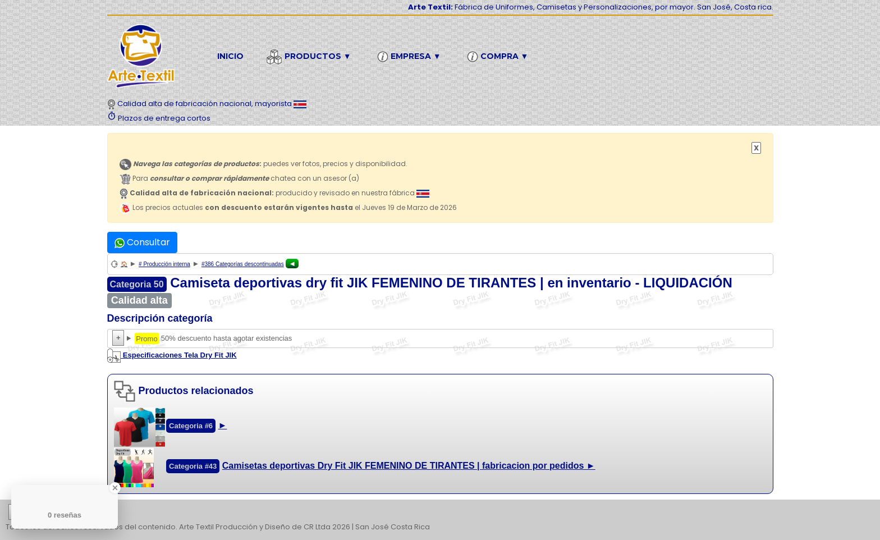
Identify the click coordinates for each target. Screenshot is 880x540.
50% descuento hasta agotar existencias (440, 338)
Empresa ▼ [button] (410, 56)
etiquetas (48, 512)
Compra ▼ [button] (499, 56)
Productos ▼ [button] (310, 56)
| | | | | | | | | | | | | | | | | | (440, 512)
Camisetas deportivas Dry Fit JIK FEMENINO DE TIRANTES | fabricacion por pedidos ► (408, 465)
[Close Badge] (115, 487)
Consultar (142, 242)
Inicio (230, 56)
